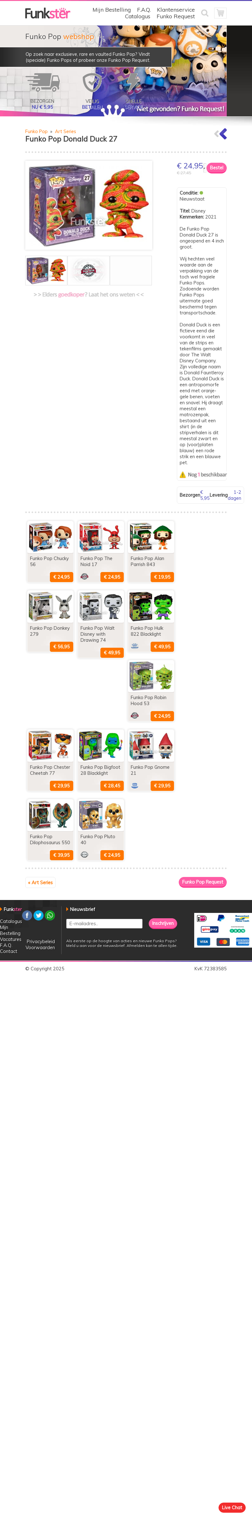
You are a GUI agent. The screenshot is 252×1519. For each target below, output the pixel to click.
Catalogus (137, 16)
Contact (8, 951)
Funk (13, 909)
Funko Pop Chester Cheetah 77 (50, 770)
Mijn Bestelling (112, 9)
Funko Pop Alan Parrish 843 (147, 561)
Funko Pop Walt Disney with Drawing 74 (98, 634)
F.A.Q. (144, 9)
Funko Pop (36, 131)
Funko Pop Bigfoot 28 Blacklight (100, 770)
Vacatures (10, 939)
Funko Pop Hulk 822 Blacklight (147, 631)
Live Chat (232, 1507)
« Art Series (40, 882)
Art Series (65, 131)
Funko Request (176, 16)
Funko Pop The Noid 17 (96, 561)
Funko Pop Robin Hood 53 (148, 700)
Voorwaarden (40, 947)
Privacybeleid (41, 941)
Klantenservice (176, 9)
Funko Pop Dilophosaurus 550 (50, 839)
